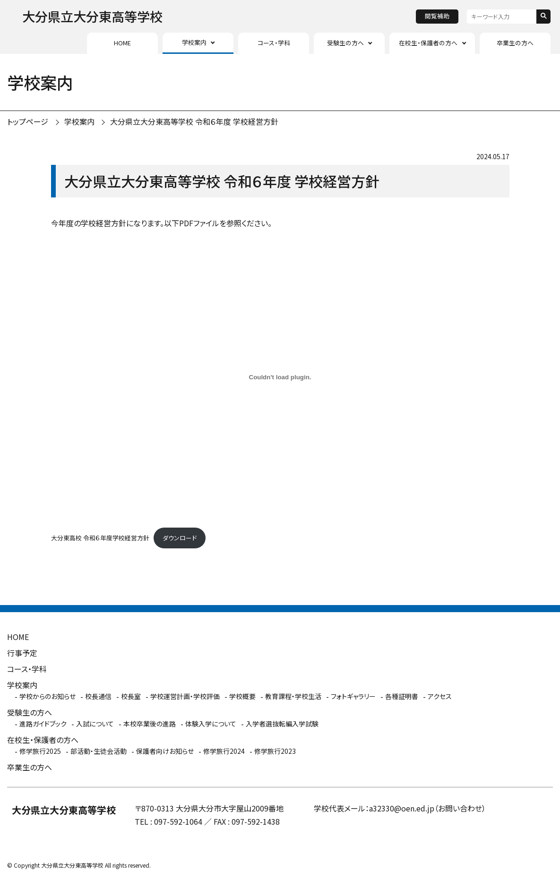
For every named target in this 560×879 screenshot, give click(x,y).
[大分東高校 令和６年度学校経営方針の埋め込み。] (280, 377)
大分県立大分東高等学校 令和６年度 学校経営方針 (194, 121)
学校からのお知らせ (47, 696)
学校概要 (242, 696)
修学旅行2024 (224, 751)
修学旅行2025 (40, 751)
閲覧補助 (437, 15)
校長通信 (98, 696)
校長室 (131, 696)
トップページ (27, 121)
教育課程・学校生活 (293, 696)
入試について (95, 723)
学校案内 (194, 42)
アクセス (440, 696)
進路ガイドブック (43, 723)
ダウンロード (180, 537)
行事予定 (22, 652)
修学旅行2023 (275, 751)
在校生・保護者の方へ (428, 42)
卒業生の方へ (515, 42)
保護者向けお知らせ (165, 751)
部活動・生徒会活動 (98, 751)
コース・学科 (274, 42)
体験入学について (210, 723)
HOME (122, 42)
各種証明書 (401, 696)
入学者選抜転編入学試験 (282, 723)
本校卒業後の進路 (149, 723)
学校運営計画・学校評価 (185, 696)
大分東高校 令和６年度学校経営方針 (100, 537)
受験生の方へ (345, 42)
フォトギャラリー (353, 696)
